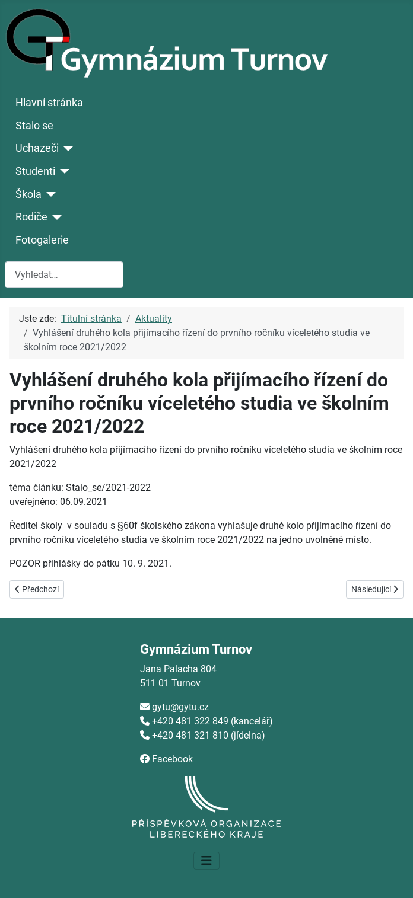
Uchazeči (37, 148)
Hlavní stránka (49, 102)
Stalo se (34, 126)
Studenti (35, 171)
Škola (28, 194)
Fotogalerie (42, 240)
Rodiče (31, 217)
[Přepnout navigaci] (206, 861)
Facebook (172, 759)
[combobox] (64, 274)
